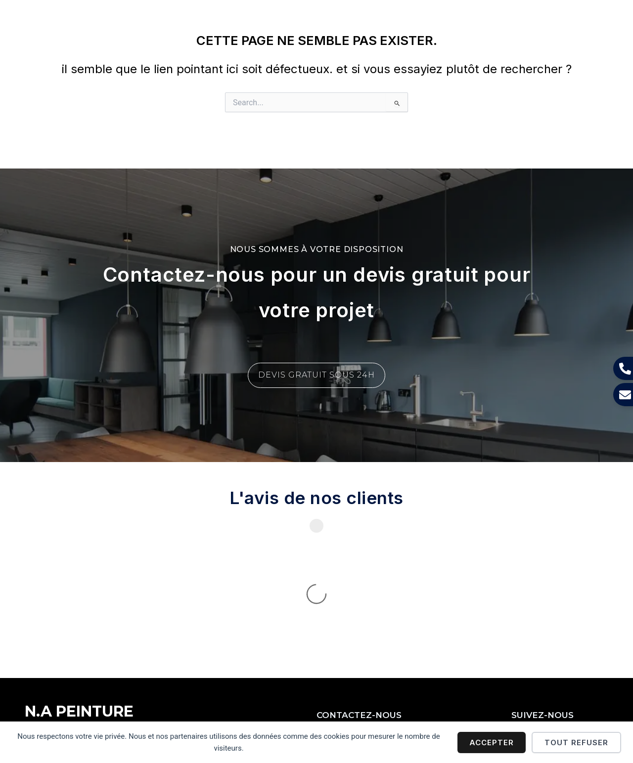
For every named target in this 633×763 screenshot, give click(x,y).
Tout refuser (576, 742)
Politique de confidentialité (142, 707)
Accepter (491, 742)
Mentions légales (55, 707)
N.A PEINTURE (59, 19)
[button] (455, 20)
